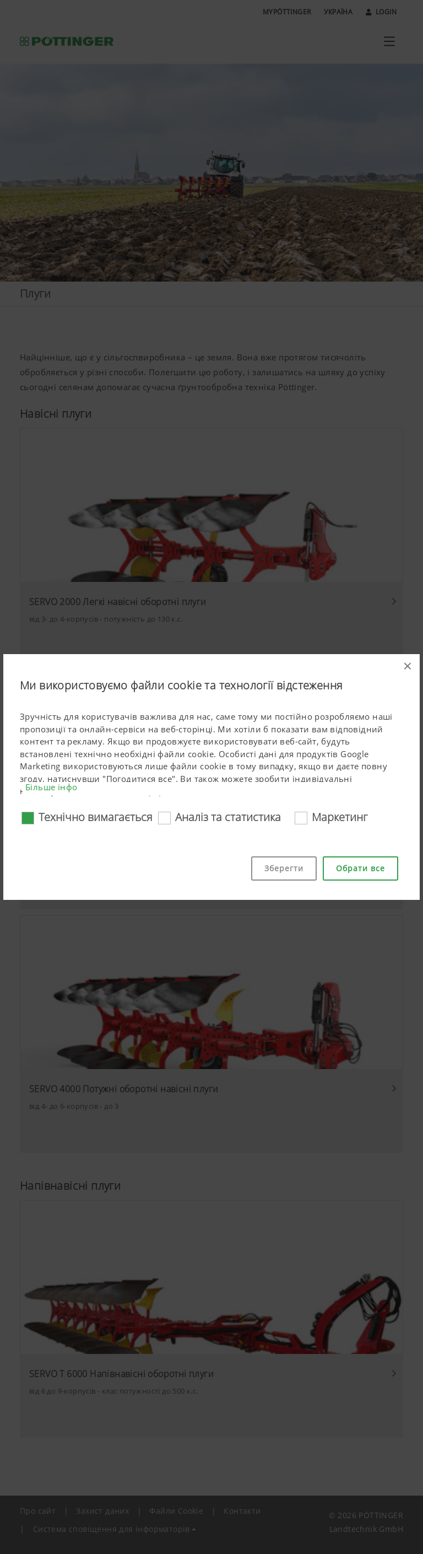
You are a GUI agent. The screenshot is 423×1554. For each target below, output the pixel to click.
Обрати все (360, 868)
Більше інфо (51, 786)
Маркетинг (339, 817)
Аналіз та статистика (228, 817)
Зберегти (283, 868)
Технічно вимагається (96, 817)
